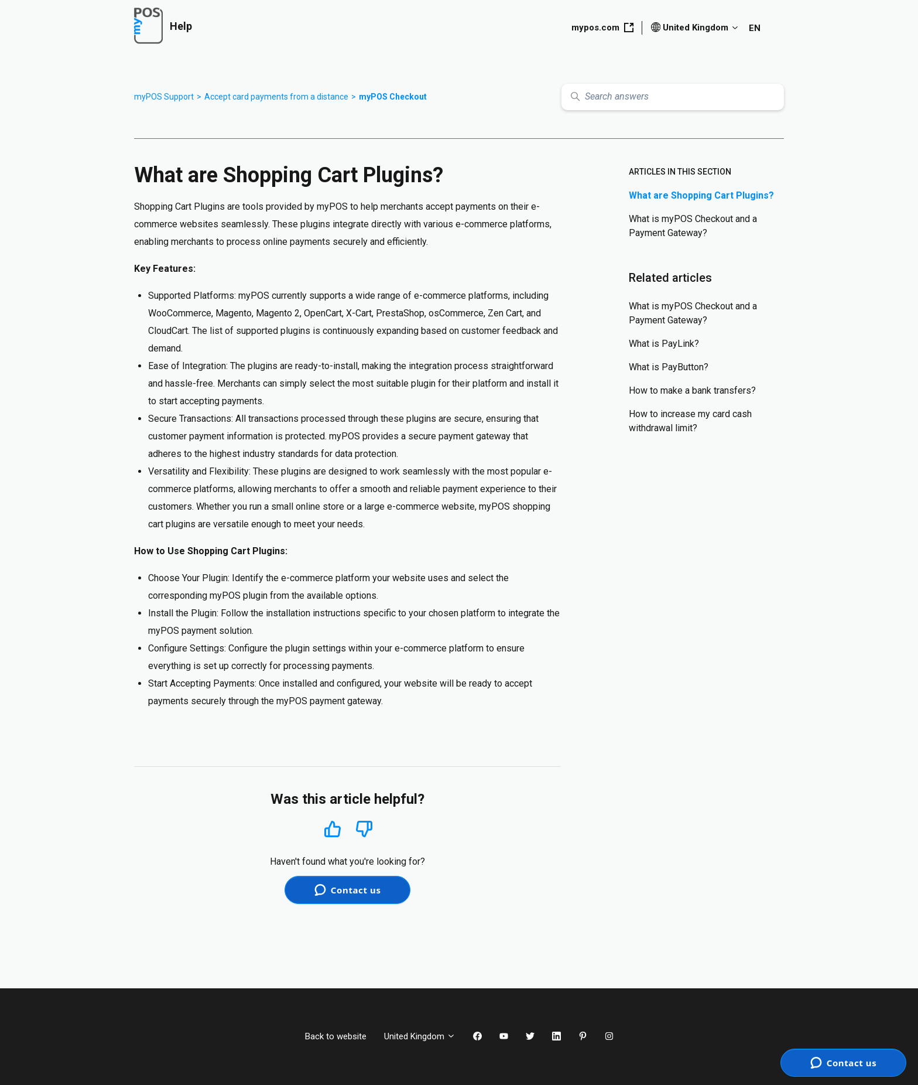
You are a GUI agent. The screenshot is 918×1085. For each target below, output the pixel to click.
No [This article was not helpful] (364, 829)
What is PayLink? (664, 343)
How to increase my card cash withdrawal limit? (690, 421)
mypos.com (602, 27)
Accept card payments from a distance (276, 96)
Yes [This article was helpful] (332, 828)
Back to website (335, 1036)
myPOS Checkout (393, 96)
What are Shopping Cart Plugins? (701, 195)
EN (755, 28)
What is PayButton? (668, 367)
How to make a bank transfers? (692, 390)
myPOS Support (164, 96)
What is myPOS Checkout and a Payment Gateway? (693, 225)
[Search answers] (672, 97)
